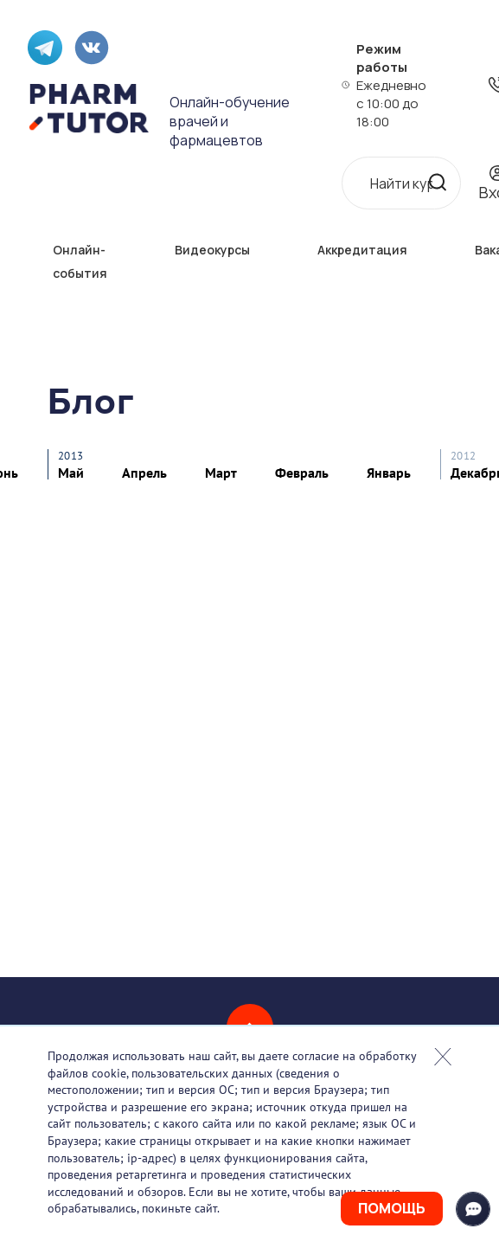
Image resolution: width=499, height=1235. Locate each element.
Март (221, 472)
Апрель (144, 472)
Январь (389, 472)
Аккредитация (362, 249)
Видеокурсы (212, 249)
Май (71, 472)
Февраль (302, 472)
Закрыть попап (442, 1056)
